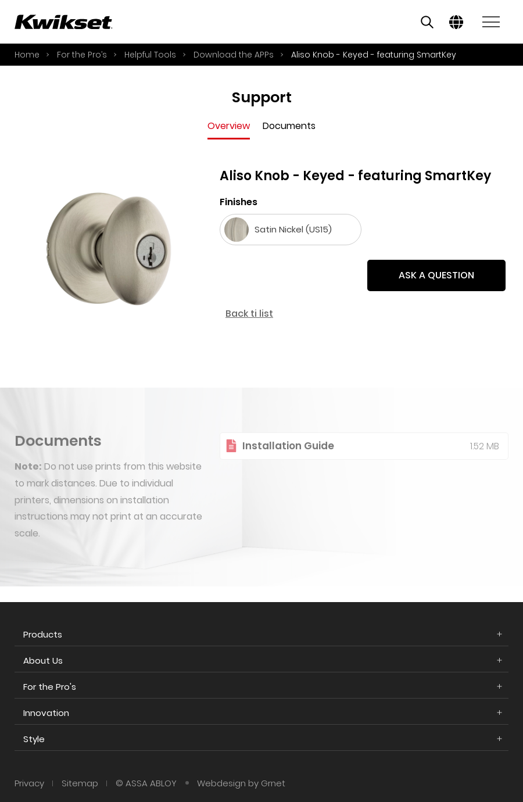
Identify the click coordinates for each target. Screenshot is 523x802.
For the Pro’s (82, 54)
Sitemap (80, 783)
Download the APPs (234, 54)
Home (27, 54)
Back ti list (250, 313)
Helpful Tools (150, 54)
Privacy (29, 783)
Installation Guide (288, 457)
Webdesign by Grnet (241, 783)
